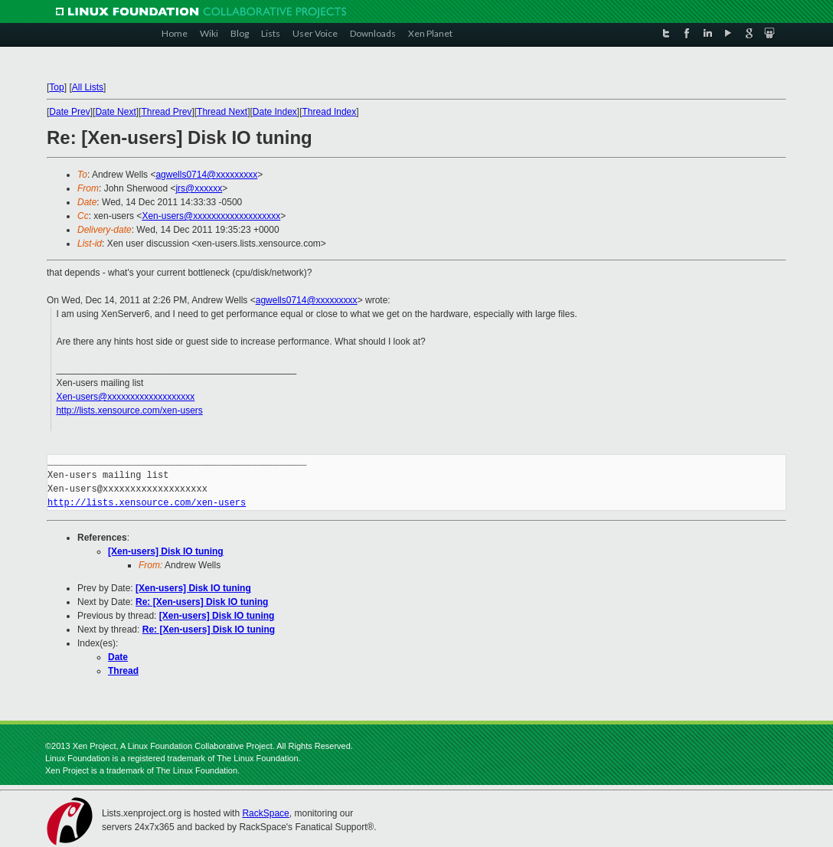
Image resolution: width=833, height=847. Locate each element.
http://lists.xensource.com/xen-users (129, 410)
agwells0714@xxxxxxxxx (206, 174)
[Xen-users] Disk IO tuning (166, 551)
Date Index (275, 111)
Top (56, 87)
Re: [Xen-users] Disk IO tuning (202, 602)
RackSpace (265, 813)
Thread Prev (166, 111)
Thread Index (329, 111)
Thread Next (222, 111)
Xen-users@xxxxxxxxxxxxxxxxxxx (211, 216)
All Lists (87, 87)
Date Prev (69, 111)
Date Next (115, 111)
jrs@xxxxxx (198, 188)
